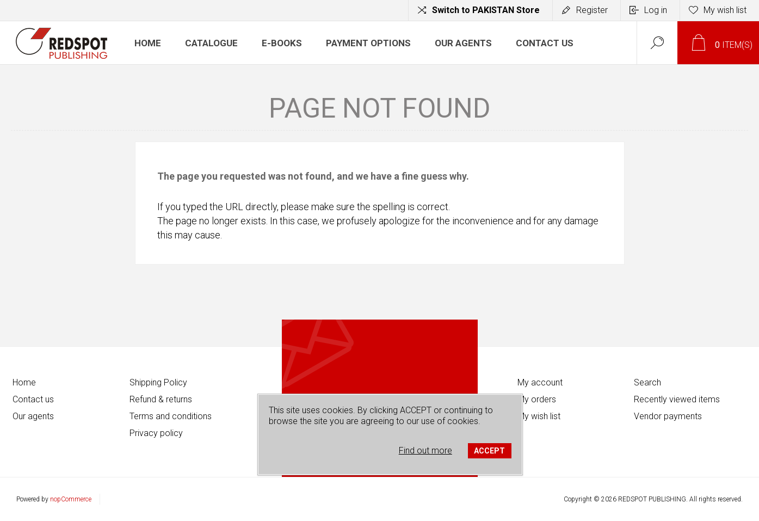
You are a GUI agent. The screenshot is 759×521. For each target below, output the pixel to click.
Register (592, 10)
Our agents (33, 416)
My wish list (538, 416)
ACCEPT (489, 450)
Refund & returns (160, 399)
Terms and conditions (170, 416)
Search (647, 382)
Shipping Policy (158, 382)
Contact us (33, 399)
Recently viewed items (677, 399)
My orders (536, 399)
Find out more (425, 450)
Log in (655, 10)
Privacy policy (156, 433)
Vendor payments (668, 416)
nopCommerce (70, 499)
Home (24, 382)
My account (540, 382)
